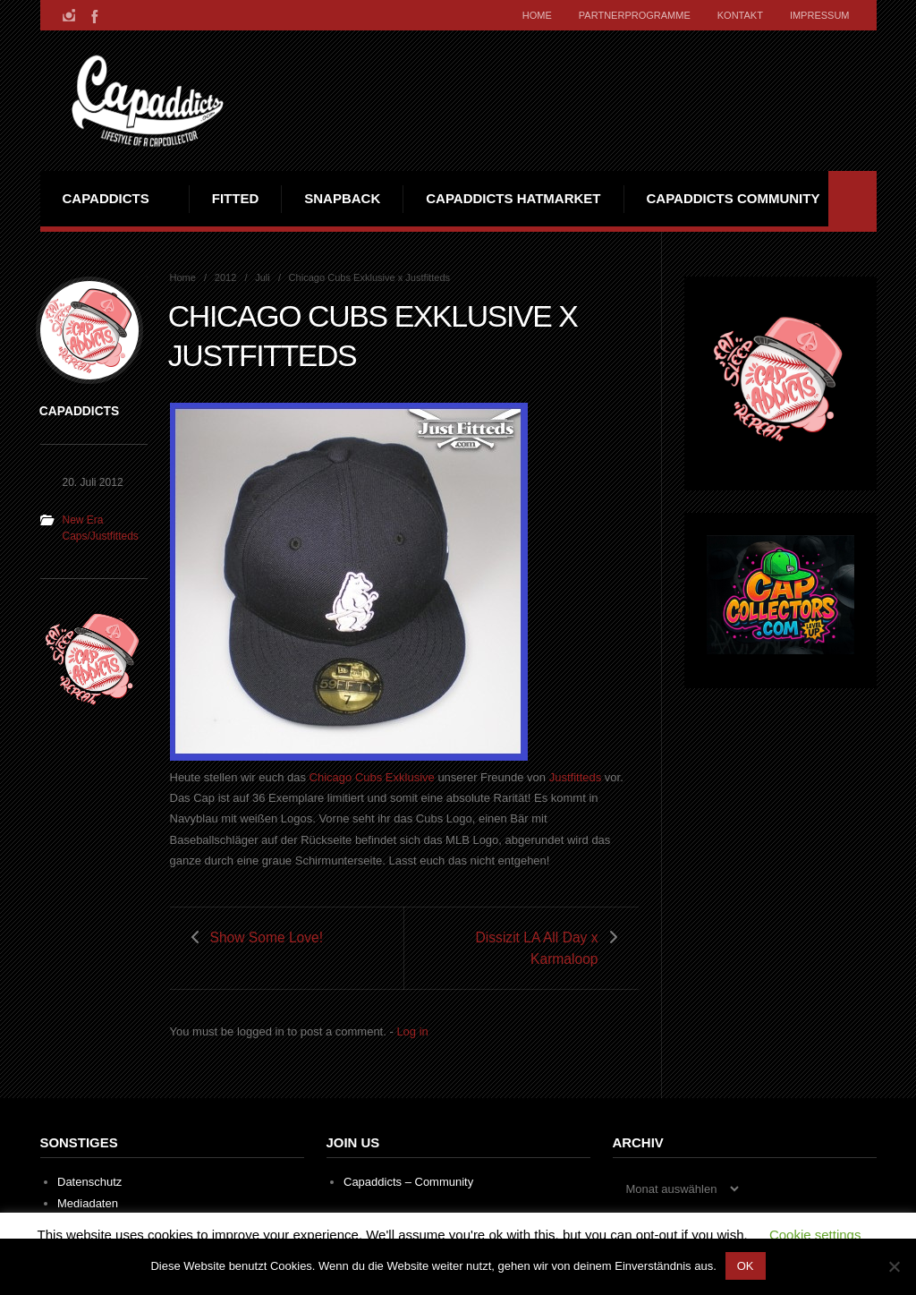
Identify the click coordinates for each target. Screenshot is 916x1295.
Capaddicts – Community (408, 1182)
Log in (412, 1031)
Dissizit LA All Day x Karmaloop (537, 948)
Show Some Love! (267, 937)
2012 (226, 277)
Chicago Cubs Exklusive (372, 777)
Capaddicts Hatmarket (513, 198)
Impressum (820, 15)
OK (745, 1266)
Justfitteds (575, 777)
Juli (262, 277)
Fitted (235, 198)
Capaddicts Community (733, 198)
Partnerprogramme (635, 15)
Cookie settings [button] (815, 1234)
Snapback (342, 198)
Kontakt (740, 15)
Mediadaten (87, 1203)
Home (537, 15)
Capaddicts (106, 198)
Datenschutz (89, 1182)
